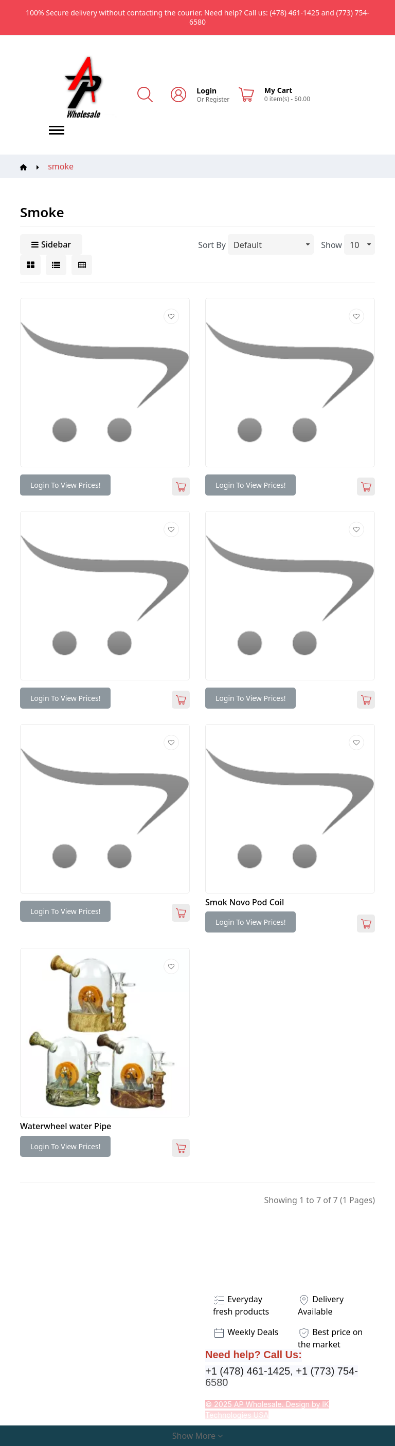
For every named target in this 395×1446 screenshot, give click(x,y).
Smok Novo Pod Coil (244, 902)
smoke (61, 166)
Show (331, 245)
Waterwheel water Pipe (65, 1126)
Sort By (212, 245)
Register (218, 99)
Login (206, 91)
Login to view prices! (65, 485)
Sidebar (51, 244)
